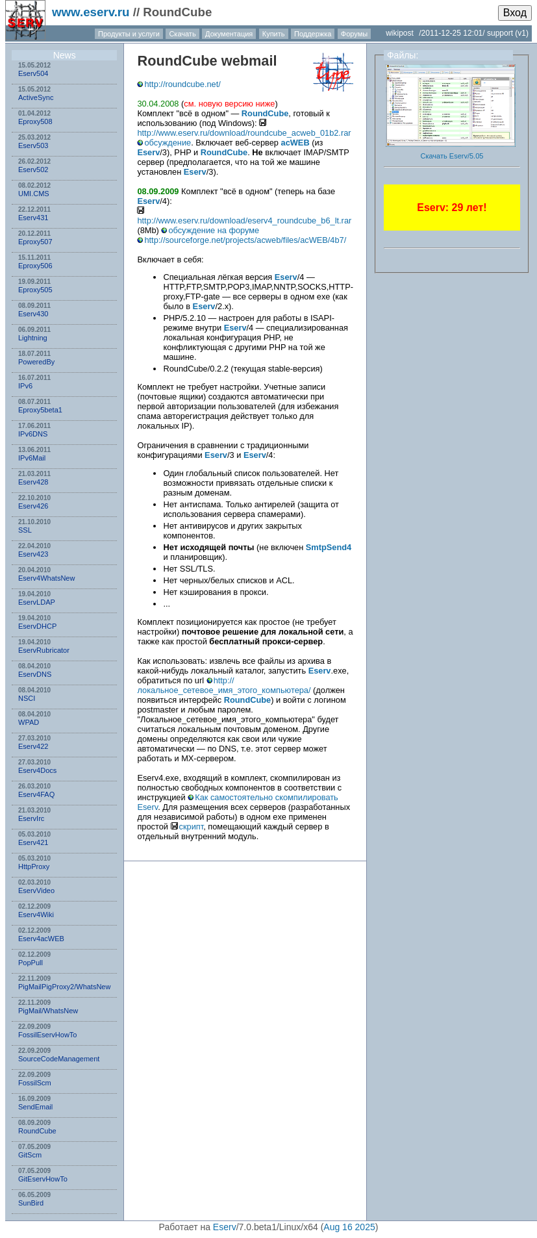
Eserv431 (33, 217)
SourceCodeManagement (58, 1059)
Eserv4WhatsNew (46, 578)
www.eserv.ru (91, 12)
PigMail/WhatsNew (48, 1011)
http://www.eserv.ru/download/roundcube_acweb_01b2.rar (244, 133)
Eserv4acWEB (41, 938)
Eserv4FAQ (36, 794)
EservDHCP (37, 626)
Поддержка (312, 34)
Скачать (182, 34)
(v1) (522, 33)
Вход (515, 12)
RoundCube (37, 1131)
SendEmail (35, 1107)
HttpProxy (33, 866)
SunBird (31, 1203)
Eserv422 (33, 746)
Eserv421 (33, 842)
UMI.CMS (33, 193)
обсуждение (167, 142)
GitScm (30, 1155)
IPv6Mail (31, 458)
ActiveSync (35, 97)
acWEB (295, 142)
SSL (25, 530)
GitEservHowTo (43, 1179)
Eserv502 (33, 169)
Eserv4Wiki (36, 914)
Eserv (148, 152)
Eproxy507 (35, 242)
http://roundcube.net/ (182, 84)
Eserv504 (33, 73)
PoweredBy (36, 362)
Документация (229, 34)
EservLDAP (36, 602)
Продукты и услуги (129, 34)
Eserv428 (33, 482)
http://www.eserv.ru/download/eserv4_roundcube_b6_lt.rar (244, 220)
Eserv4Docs (37, 770)
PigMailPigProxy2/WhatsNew (64, 987)
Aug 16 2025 (349, 1227)
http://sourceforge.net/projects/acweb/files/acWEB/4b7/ (245, 240)
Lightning (32, 338)
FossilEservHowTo (47, 1035)
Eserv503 (33, 145)
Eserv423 (33, 554)
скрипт (191, 826)
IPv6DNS (32, 434)
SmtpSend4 (328, 547)
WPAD (28, 722)
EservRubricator (43, 650)
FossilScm (34, 1083)
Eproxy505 (35, 290)
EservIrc (31, 818)
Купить (273, 34)
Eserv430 (33, 314)
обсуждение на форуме (213, 230)
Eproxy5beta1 (40, 410)
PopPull (30, 962)
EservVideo (36, 890)
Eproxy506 (35, 266)
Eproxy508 (35, 121)
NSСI (26, 698)
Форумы (354, 34)
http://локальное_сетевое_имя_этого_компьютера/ (223, 685)
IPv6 (25, 386)
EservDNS (34, 674)
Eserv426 (33, 506)
